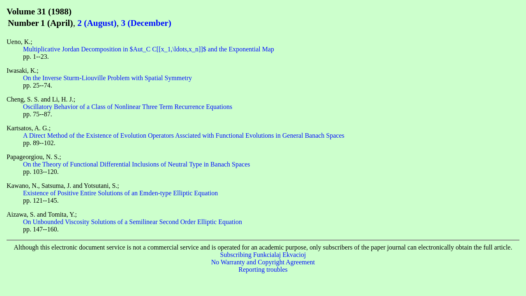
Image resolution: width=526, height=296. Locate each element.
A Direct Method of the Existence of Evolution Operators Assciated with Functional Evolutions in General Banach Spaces (183, 135)
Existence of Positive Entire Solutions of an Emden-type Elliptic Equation (120, 193)
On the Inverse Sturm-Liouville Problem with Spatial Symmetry (107, 77)
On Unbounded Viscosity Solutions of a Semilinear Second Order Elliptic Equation (132, 221)
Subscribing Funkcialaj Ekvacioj (263, 254)
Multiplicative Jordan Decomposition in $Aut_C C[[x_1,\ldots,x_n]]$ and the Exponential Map (148, 49)
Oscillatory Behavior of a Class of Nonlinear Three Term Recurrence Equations (127, 106)
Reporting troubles (263, 269)
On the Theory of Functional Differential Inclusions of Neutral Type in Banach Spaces (136, 164)
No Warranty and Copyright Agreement (263, 262)
